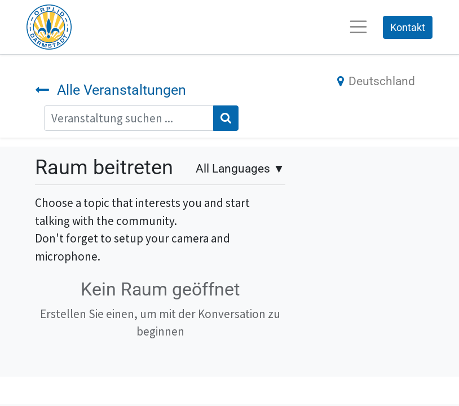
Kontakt (407, 27)
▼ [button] (240, 168)
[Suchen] (226, 118)
